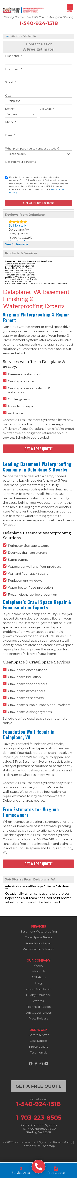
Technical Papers (38, 1006)
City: (8, 95)
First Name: (13, 56)
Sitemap (49, 1146)
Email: (10, 135)
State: (9, 109)
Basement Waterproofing (38, 931)
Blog (38, 983)
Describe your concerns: (20, 161)
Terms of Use (57, 189)
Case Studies (38, 1040)
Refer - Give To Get (39, 989)
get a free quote (38, 1086)
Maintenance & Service (38, 949)
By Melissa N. (18, 225)
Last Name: (13, 69)
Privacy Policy (62, 1142)
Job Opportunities (38, 1012)
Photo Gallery (38, 1046)
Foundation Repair (38, 943)
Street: (10, 82)
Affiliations (38, 977)
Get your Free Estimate (38, 202)
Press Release (38, 1018)
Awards (38, 1001)
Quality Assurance (38, 995)
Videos (38, 965)
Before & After (39, 1035)
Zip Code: (47, 109)
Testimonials (38, 1052)
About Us (38, 971)
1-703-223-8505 (38, 1118)
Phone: (10, 122)
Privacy (13, 192)
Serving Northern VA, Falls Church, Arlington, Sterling (38, 17)
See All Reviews (16, 244)
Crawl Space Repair (38, 937)
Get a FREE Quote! (38, 448)
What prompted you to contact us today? (32, 148)
